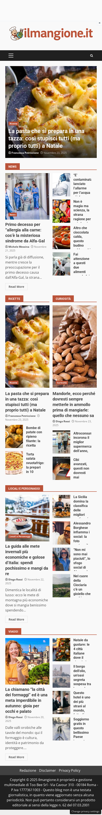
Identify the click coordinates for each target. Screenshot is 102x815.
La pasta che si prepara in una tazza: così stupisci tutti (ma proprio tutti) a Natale (51, 112)
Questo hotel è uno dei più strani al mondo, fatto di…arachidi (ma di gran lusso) (61, 702)
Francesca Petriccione (25, 153)
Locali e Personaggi (20, 536)
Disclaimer (47, 770)
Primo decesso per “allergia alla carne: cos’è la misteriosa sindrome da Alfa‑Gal (27, 196)
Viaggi (13, 679)
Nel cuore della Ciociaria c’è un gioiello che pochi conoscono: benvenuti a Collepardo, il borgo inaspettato (61, 585)
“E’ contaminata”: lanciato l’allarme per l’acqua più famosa (61, 184)
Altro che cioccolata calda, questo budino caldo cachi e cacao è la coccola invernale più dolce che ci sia (61, 237)
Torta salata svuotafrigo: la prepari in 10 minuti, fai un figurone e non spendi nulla (14, 462)
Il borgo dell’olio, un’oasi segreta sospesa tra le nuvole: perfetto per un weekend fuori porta (61, 676)
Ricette (13, 123)
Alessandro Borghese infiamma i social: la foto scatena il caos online (61, 533)
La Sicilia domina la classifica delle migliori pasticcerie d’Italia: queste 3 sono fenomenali (61, 506)
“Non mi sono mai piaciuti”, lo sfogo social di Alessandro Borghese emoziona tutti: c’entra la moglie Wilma (61, 559)
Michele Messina (18, 247)
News (13, 214)
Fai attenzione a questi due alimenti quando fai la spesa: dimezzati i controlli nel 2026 (61, 264)
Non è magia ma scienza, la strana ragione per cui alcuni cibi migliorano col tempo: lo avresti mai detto (61, 211)
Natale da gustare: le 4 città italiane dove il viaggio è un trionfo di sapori (61, 649)
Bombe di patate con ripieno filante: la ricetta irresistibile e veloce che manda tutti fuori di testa (14, 436)
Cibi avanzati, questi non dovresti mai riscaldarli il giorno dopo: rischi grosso (61, 468)
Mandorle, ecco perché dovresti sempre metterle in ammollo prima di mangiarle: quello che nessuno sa (75, 346)
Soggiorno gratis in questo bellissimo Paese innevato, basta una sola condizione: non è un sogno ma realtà (61, 728)
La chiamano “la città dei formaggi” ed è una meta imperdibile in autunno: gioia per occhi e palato (27, 661)
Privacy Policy (69, 770)
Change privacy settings (85, 811)
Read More (16, 287)
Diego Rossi (63, 421)
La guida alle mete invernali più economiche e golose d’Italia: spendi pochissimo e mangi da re (27, 518)
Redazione (28, 770)
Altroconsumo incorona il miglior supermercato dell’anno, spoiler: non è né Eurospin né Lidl (61, 442)
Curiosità (62, 382)
